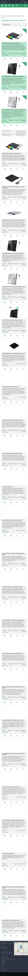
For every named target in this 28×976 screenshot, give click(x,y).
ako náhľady (23, 134)
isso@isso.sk (3, 970)
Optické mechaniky (12, 15)
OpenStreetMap (24, 954)
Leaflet (20, 954)
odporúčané (8, 134)
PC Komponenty (4, 15)
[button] (21, 947)
